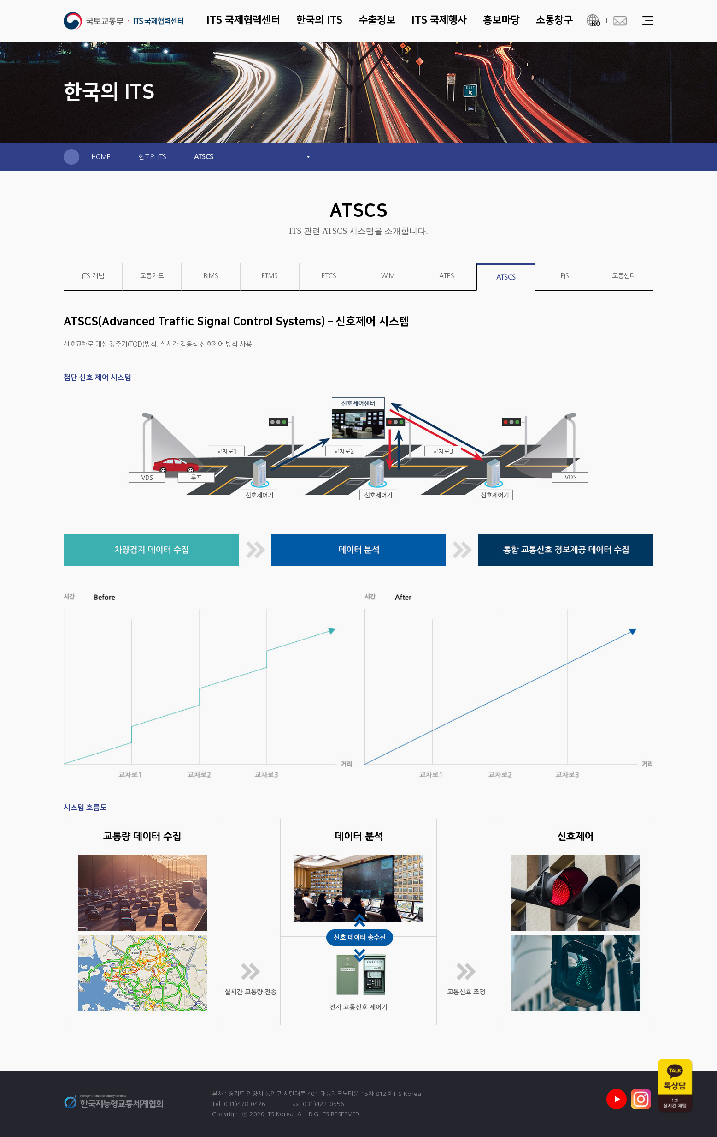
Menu (647, 21)
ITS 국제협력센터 (123, 21)
